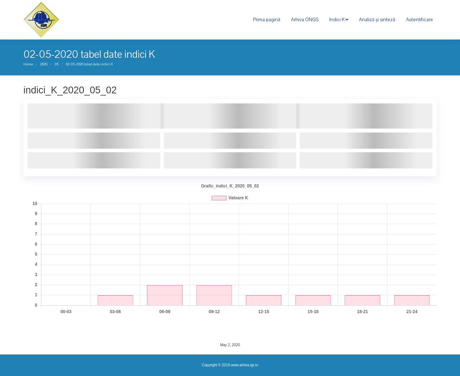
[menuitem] (266, 20)
